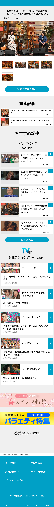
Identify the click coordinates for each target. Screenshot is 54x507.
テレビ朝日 (10, 463)
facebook (27, 440)
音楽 (9, 454)
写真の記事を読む (27, 89)
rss (34, 440)
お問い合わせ (12, 472)
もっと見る (27, 239)
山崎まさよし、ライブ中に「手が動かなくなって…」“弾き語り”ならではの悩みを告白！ (18, 454)
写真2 (26, 454)
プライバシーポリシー (15, 483)
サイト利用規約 (38, 472)
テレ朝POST (27, 3)
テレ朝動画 (36, 463)
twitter (19, 440)
